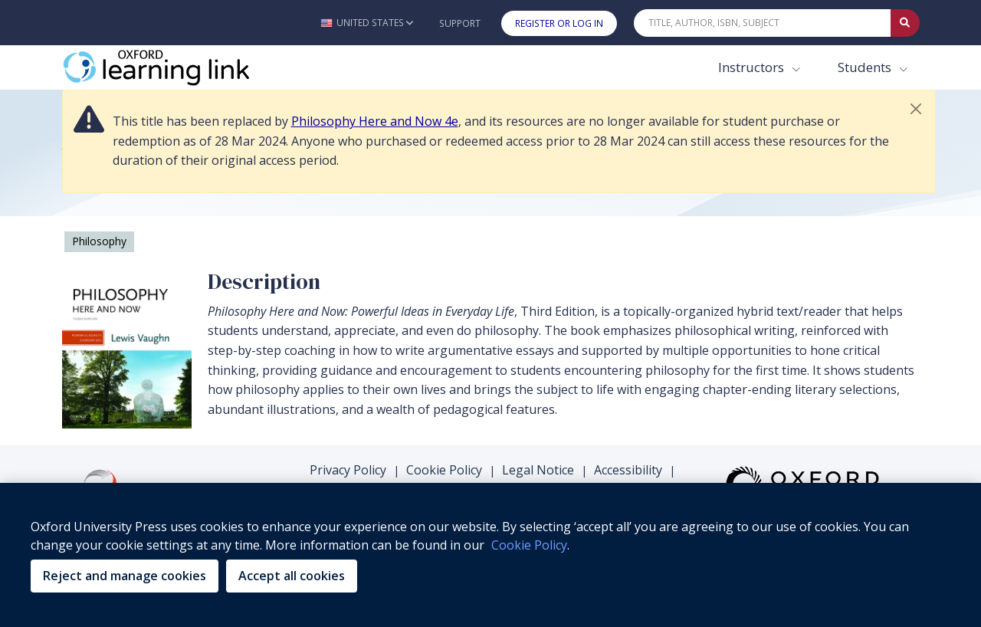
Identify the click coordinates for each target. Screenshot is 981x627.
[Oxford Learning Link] (177, 67)
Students (866, 67)
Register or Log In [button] (559, 23)
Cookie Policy (444, 469)
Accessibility (628, 469)
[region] (490, 555)
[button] (367, 22)
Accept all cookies (291, 575)
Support (460, 23)
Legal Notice (538, 469)
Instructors (752, 67)
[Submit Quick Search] (905, 23)
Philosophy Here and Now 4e (374, 121)
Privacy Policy (348, 469)
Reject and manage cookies (124, 575)
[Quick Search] (762, 23)
